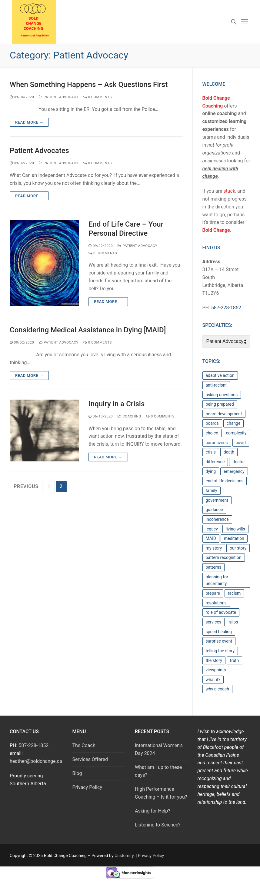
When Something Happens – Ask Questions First (89, 84)
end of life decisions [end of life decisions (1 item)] (225, 480)
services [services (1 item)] (214, 622)
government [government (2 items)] (217, 500)
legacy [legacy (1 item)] (212, 529)
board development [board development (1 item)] (224, 413)
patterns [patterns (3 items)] (214, 567)
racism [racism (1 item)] (234, 593)
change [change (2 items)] (234, 423)
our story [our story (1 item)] (238, 548)
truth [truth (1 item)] (234, 660)
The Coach (83, 745)
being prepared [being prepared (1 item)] (220, 404)
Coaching (129, 416)
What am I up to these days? (158, 771)
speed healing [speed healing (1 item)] (219, 631)
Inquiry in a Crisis (116, 404)
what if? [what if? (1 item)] (213, 679)
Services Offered (90, 759)
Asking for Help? (152, 811)
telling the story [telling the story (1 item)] (220, 650)
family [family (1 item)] (211, 490)
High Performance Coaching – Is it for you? (161, 793)
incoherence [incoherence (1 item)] (217, 519)
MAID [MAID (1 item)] (211, 538)
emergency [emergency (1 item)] (234, 471)
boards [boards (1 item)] (212, 423)
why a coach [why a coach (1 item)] (217, 689)
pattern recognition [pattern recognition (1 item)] (224, 557)
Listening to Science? (158, 825)
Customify (124, 855)
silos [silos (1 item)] (233, 622)
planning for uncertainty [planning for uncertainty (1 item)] (217, 580)
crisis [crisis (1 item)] (211, 452)
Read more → (29, 122)
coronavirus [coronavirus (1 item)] (217, 442)
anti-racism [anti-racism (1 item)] (216, 385)
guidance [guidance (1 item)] (214, 509)
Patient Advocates (39, 150)
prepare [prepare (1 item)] (213, 593)
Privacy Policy (87, 787)
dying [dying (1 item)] (211, 471)
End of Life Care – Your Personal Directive (125, 228)
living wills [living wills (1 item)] (235, 529)
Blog (77, 773)
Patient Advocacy (58, 97)
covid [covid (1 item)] (241, 442)
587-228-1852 (226, 308)
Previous (26, 486)
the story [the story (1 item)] (214, 660)
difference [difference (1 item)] (215, 461)
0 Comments (97, 97)
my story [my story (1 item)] (214, 548)
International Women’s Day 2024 (159, 749)
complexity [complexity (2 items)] (236, 433)
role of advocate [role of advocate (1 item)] (221, 612)
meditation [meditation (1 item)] (234, 538)
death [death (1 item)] (229, 452)
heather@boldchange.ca (36, 761)
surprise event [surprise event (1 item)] (219, 641)
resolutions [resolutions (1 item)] (216, 602)
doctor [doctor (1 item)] (238, 461)
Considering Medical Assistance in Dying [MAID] (88, 330)
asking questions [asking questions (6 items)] (222, 394)
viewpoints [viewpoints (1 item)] (216, 669)
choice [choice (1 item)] (212, 433)
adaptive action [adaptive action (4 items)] (220, 375)
